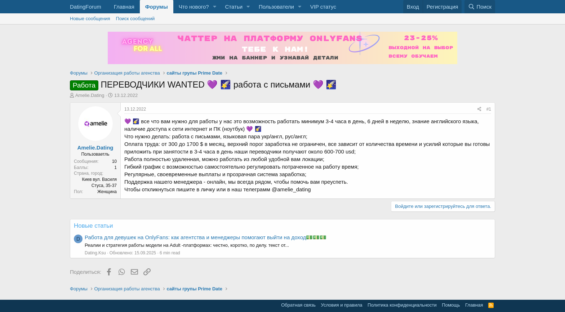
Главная (124, 7)
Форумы (156, 7)
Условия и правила (341, 305)
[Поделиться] (479, 109)
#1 (488, 109)
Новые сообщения (90, 18)
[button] (214, 6)
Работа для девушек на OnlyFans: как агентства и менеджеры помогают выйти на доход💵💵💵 (205, 237)
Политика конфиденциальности (402, 305)
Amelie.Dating (89, 95)
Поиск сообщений (135, 18)
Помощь (451, 305)
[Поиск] (479, 6)
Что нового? (194, 7)
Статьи (234, 7)
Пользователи (276, 7)
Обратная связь (298, 305)
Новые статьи (93, 225)
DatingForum (85, 7)
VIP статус (323, 7)
